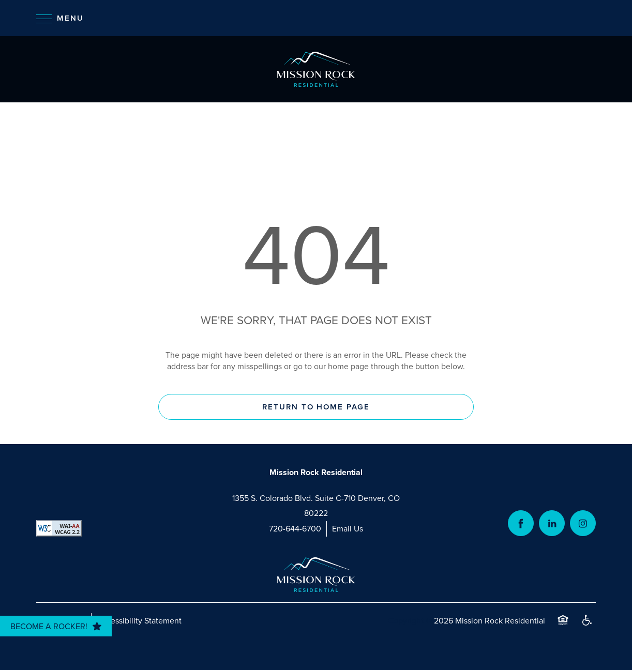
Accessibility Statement (139, 620)
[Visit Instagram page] (583, 523)
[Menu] (60, 18)
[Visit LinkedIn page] (552, 523)
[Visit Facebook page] (521, 523)
